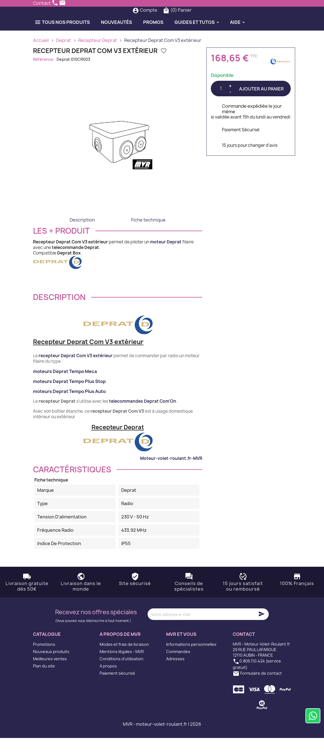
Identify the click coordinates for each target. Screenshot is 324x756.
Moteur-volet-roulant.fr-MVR (171, 476)
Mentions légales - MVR (122, 669)
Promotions (44, 662)
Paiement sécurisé (117, 691)
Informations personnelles (191, 662)
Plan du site (44, 684)
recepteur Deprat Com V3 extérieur (76, 374)
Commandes (178, 669)
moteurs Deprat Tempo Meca (65, 389)
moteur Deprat (165, 260)
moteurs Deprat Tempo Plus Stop (69, 399)
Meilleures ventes (50, 676)
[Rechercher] (151, 19)
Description (82, 238)
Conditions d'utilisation (121, 676)
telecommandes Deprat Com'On (142, 419)
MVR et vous (181, 652)
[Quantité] (220, 106)
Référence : (44, 77)
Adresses (175, 676)
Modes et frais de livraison (124, 662)
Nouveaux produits (51, 669)
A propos (108, 684)
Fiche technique (148, 238)
